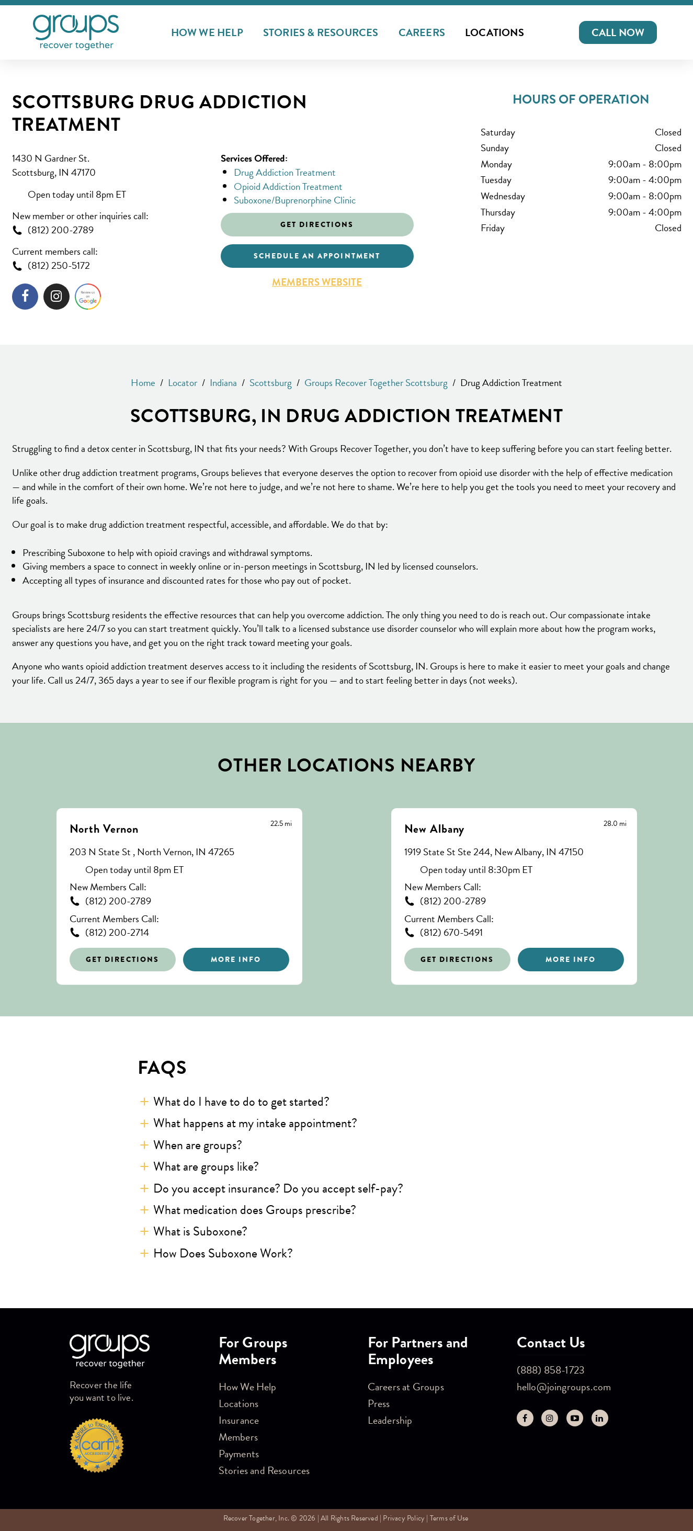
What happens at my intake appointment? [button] (255, 1123)
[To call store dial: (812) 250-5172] (108, 266)
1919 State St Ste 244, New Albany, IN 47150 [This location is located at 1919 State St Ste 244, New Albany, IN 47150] (494, 852)
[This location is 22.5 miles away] (281, 824)
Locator (182, 382)
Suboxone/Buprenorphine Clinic (295, 200)
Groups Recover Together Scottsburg (376, 382)
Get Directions (122, 959)
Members (238, 1437)
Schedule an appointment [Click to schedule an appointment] (317, 256)
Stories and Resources (264, 1470)
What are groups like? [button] (206, 1166)
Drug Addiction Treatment (285, 172)
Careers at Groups (406, 1386)
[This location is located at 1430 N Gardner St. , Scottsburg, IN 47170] (108, 165)
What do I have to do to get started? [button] (241, 1101)
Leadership (390, 1420)
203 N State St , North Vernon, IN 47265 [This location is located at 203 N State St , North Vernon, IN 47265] (152, 852)
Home (143, 382)
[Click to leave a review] (88, 298)
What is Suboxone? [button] (200, 1231)
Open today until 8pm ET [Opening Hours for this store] (77, 195)
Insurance (239, 1420)
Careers (422, 32)
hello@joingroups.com (564, 1386)
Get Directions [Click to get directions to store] (317, 224)
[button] (618, 32)
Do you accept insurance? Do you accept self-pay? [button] (278, 1188)
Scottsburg (270, 382)
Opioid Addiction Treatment (288, 186)
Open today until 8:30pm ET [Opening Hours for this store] (476, 870)
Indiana (223, 382)
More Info (236, 959)
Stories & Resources (321, 32)
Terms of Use (449, 1518)
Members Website (317, 282)
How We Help (207, 32)
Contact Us (551, 1342)
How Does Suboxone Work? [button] (223, 1253)
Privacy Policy (404, 1518)
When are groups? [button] (197, 1145)
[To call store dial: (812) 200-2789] (108, 230)
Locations (494, 32)
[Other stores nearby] (346, 888)
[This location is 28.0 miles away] (615, 824)
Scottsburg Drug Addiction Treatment (160, 113)
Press (379, 1403)
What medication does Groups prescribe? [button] (254, 1210)
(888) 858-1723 (551, 1370)
